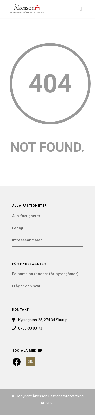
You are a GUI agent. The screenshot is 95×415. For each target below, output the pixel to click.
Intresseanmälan (27, 240)
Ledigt (17, 228)
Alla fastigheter (26, 216)
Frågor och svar (26, 286)
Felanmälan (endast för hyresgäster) (45, 274)
